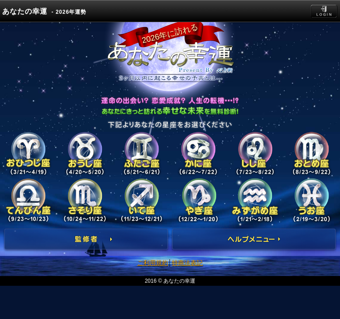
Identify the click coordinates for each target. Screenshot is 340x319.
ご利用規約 (152, 262)
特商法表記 (187, 262)
